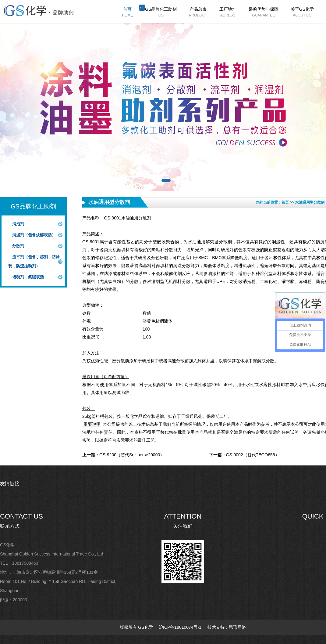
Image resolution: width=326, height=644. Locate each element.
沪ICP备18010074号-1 (180, 627)
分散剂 (18, 246)
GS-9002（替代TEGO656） (244, 454)
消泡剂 (18, 224)
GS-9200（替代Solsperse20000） (123, 454)
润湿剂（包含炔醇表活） (34, 235)
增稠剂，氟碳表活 (28, 277)
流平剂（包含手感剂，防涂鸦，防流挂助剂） (34, 261)
